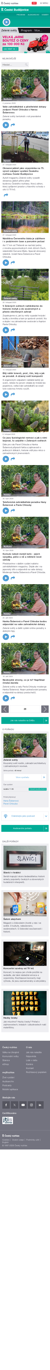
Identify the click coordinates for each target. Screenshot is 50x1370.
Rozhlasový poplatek (36, 1072)
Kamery (45, 15)
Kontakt (30, 1068)
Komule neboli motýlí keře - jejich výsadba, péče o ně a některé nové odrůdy (22, 557)
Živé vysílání (8, 1077)
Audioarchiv (33, 15)
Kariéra (29, 1064)
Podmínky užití (32, 1140)
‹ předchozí (5, 709)
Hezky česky (10, 1017)
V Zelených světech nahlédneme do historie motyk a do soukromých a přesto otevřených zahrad (22, 309)
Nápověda (31, 1056)
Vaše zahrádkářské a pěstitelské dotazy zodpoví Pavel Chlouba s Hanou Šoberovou (24, 109)
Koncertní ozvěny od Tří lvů (18, 968)
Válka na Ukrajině (10, 1052)
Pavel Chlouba (10, 803)
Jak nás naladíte (34, 1052)
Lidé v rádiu (31, 1060)
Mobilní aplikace (10, 1089)
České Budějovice (37, 789)
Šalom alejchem (12, 919)
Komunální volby (10, 1056)
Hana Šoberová (10, 801)
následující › (45, 709)
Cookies (5, 1140)
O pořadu (8, 729)
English (5, 1142)
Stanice (6, 1060)
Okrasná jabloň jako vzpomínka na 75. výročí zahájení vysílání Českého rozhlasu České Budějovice (23, 171)
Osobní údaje (18, 1140)
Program (21, 15)
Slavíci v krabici (12, 872)
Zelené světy (10, 760)
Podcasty (7, 1085)
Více (38, 30)
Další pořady (10, 841)
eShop (5, 1064)
